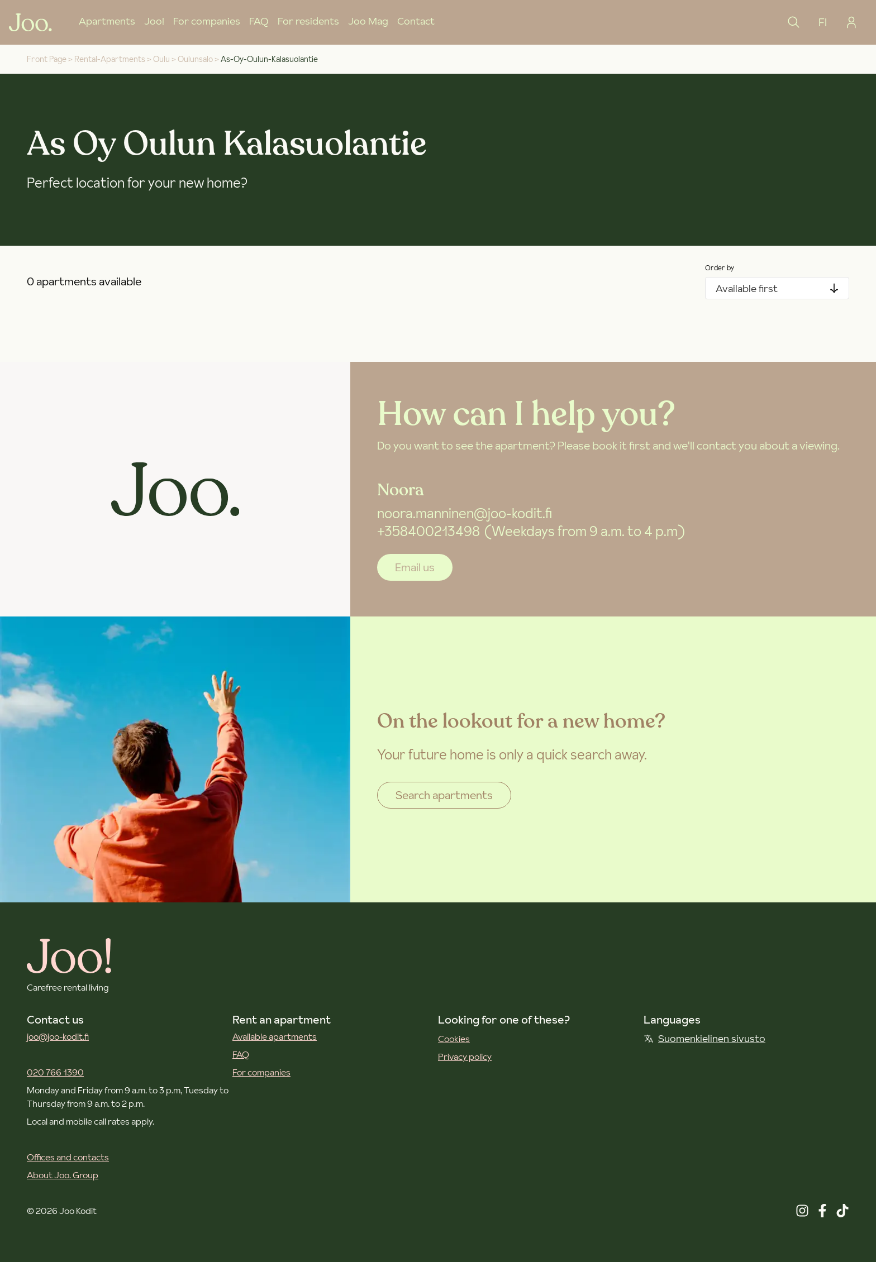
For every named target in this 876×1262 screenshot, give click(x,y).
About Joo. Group (62, 1175)
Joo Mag (368, 21)
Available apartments (274, 1036)
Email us (415, 567)
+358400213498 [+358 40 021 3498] (428, 531)
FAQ (259, 21)
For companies (206, 21)
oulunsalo (195, 59)
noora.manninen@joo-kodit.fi (464, 513)
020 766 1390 (55, 1072)
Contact (416, 21)
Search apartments (444, 795)
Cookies (454, 1038)
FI (822, 22)
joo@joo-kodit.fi (58, 1036)
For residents (308, 21)
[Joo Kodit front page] (30, 22)
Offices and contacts (68, 1157)
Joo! (154, 21)
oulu (161, 59)
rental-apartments (109, 59)
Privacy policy (465, 1056)
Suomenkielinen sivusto (704, 1038)
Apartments (107, 21)
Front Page (46, 59)
